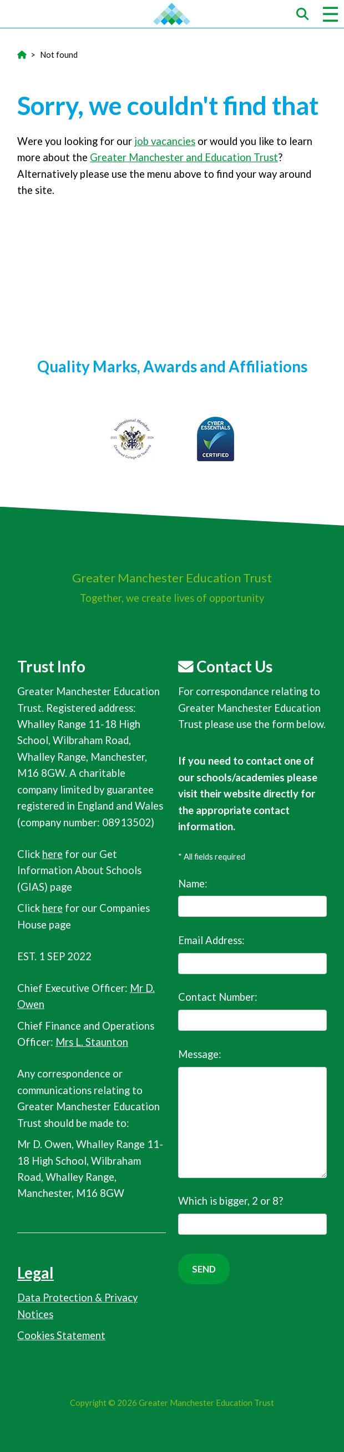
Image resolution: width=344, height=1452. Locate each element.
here (52, 854)
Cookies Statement (61, 1335)
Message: (252, 1113)
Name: (252, 897)
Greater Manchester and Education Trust (184, 157)
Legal (35, 1273)
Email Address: (252, 954)
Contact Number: (252, 1011)
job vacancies (164, 141)
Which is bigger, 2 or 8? (252, 1215)
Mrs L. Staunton (91, 1042)
